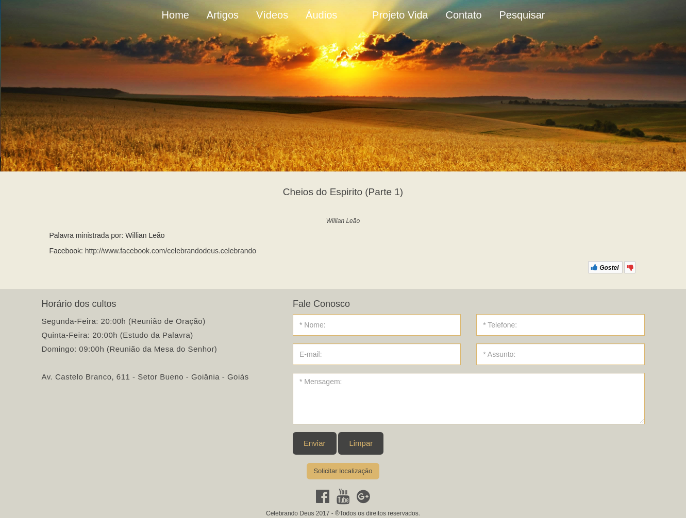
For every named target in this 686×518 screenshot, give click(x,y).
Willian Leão (343, 221)
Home (175, 15)
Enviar (315, 443)
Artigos (223, 15)
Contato (464, 15)
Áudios (321, 15)
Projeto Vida (400, 15)
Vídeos (272, 15)
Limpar (361, 443)
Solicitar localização (342, 471)
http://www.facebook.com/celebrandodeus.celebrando (170, 251)
